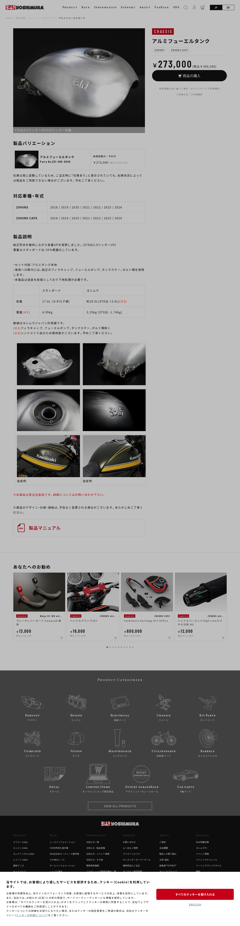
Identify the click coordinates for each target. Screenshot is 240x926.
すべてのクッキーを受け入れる (195, 894)
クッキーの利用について (31, 915)
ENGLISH (195, 904)
